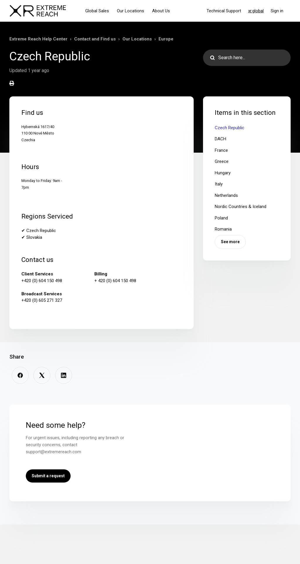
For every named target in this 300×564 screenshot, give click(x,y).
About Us (161, 10)
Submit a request (48, 475)
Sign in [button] (277, 10)
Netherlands (226, 195)
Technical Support (224, 10)
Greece (222, 161)
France (221, 150)
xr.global (256, 10)
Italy (219, 184)
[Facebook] (20, 375)
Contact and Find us (95, 39)
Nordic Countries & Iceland (240, 206)
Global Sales (97, 10)
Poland (221, 218)
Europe (165, 39)
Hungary (223, 172)
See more (230, 241)
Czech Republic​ (229, 127)
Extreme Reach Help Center (38, 39)
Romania (223, 229)
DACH (220, 139)
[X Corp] (42, 375)
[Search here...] (247, 58)
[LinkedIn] (63, 375)
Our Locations (130, 10)
